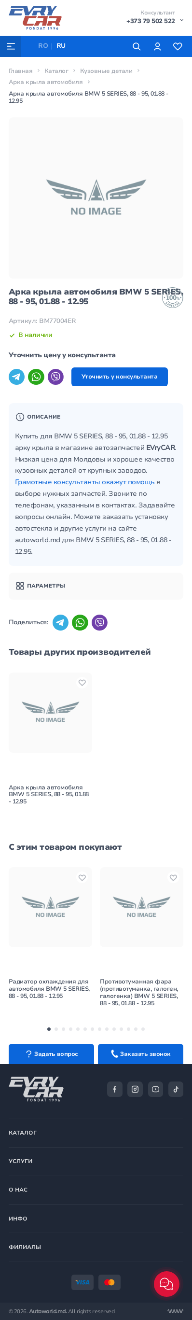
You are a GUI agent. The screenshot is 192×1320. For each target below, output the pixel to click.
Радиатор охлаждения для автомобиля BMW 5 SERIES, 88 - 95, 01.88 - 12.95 (49, 989)
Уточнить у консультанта (120, 376)
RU (61, 46)
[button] (49, 1029)
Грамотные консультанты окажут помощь (85, 482)
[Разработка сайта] (175, 1311)
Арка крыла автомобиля (46, 82)
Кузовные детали (106, 71)
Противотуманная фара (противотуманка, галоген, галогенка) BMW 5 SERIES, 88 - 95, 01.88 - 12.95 (139, 992)
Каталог (56, 71)
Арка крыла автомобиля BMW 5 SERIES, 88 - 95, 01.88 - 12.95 (49, 794)
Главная (21, 71)
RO (43, 46)
